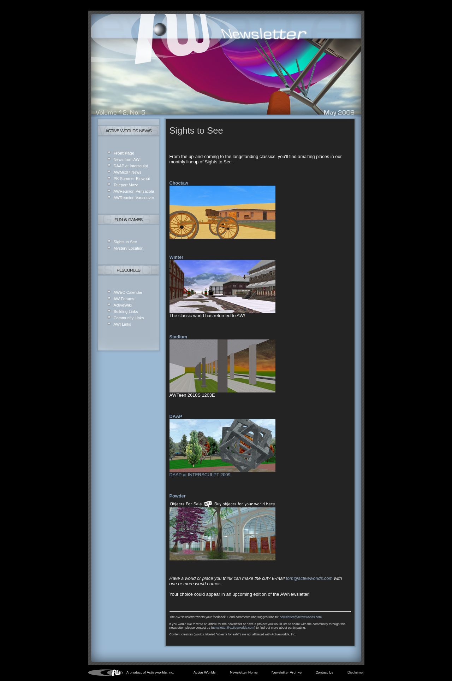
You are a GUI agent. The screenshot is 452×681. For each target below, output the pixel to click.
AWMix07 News (128, 172)
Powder (178, 496)
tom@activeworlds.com (309, 578)
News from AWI (127, 159)
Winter (177, 257)
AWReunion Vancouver (134, 198)
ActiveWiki (123, 305)
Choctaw (179, 183)
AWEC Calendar (128, 292)
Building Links (126, 311)
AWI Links (122, 324)
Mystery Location (129, 248)
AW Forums (124, 299)
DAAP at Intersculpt (131, 166)
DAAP (176, 416)
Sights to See (125, 242)
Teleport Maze (126, 185)
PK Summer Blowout (132, 178)
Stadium (178, 336)
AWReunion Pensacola (134, 191)
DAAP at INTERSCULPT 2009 (200, 474)
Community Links (129, 318)
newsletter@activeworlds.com (301, 617)
